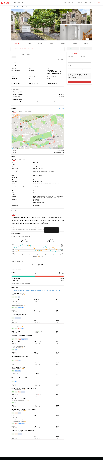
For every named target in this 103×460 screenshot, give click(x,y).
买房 (65, 2)
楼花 (73, 2)
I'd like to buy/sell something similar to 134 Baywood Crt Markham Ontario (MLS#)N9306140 (79, 76)
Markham (17, 6)
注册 (90, 2)
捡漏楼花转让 (80, 2)
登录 (95, 2)
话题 (86, 2)
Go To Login (60, 49)
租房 (69, 2)
